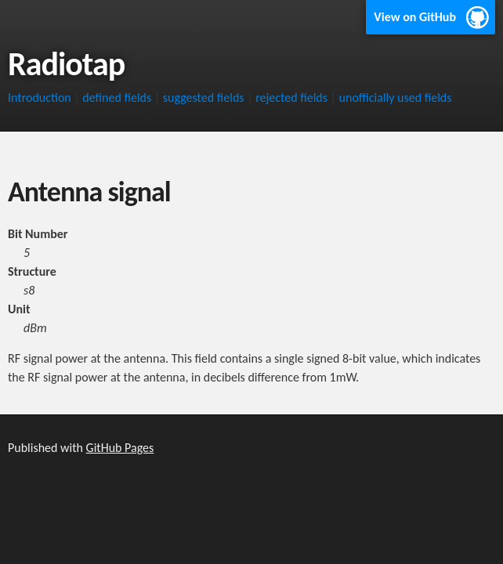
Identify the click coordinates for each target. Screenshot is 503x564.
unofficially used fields (395, 97)
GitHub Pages (120, 447)
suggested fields (203, 97)
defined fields (116, 97)
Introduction (39, 97)
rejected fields (291, 97)
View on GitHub (415, 16)
